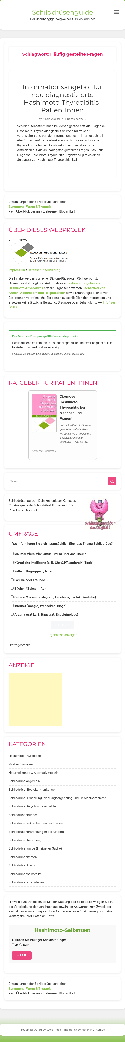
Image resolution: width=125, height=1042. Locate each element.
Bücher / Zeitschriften (30, 588)
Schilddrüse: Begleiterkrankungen (33, 789)
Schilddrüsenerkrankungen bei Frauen (36, 823)
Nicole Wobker (51, 119)
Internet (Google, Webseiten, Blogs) (40, 606)
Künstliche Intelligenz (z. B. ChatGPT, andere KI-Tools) (54, 562)
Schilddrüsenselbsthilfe (25, 874)
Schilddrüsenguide (62, 12)
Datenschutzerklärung (43, 270)
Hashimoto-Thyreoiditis (25, 756)
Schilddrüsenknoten (23, 857)
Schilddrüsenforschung (25, 840)
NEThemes (97, 1029)
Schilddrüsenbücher (23, 815)
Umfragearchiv (19, 645)
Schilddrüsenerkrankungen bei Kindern (36, 832)
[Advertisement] (35, 699)
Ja (15, 945)
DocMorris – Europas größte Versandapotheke (45, 336)
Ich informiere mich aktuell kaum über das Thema (50, 554)
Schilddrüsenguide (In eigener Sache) (35, 848)
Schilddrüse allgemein (24, 781)
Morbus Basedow (21, 764)
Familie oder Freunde (29, 580)
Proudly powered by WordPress (40, 1029)
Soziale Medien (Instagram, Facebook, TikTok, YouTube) (55, 597)
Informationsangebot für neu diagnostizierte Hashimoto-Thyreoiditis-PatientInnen (62, 98)
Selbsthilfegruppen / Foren (33, 571)
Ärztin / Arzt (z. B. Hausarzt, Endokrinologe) (46, 614)
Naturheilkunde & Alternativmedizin (34, 772)
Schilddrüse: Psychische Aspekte (32, 806)
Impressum (17, 270)
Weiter (22, 955)
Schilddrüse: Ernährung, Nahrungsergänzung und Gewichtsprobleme (57, 798)
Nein (24, 945)
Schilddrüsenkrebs (22, 865)
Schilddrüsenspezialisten (26, 882)
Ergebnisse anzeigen (62, 635)
